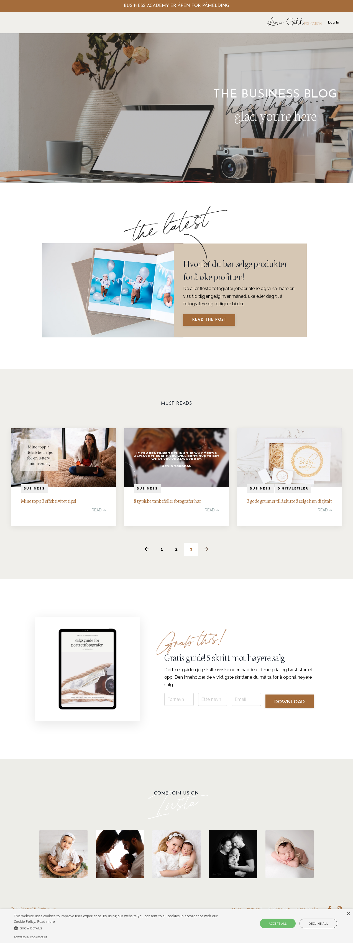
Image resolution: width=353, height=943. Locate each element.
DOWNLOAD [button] (289, 716)
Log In (333, 22)
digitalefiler (293, 494)
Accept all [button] (282, 923)
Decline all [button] (314, 923)
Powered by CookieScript (30, 937)
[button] (119, 928)
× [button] (348, 914)
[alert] (176, 926)
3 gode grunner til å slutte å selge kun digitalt (289, 511)
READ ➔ (99, 518)
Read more (46, 921)
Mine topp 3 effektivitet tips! (53, 507)
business (34, 494)
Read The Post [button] (211, 323)
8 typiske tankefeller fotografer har (173, 507)
